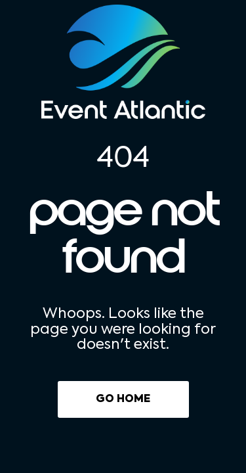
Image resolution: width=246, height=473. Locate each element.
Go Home (123, 399)
